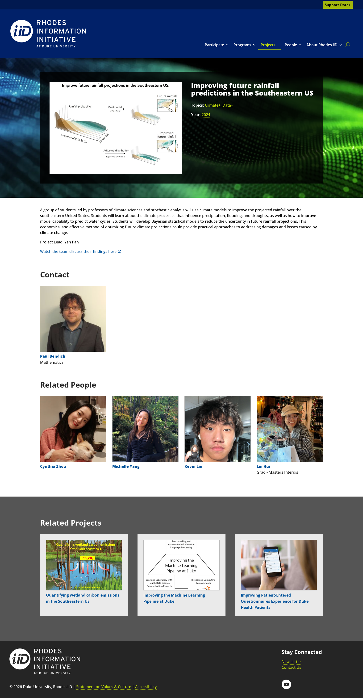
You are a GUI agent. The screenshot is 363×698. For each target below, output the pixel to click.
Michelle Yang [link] (126, 466)
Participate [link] (214, 44)
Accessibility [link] (146, 686)
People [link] (291, 44)
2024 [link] (206, 114)
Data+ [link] (227, 105)
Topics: (197, 105)
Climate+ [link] (213, 105)
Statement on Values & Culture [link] (103, 686)
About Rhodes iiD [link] (322, 44)
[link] (48, 33)
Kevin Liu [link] (193, 466)
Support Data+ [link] (338, 4)
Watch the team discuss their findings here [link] (78, 251)
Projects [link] (268, 44)
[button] (286, 684)
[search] (346, 44)
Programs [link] (242, 44)
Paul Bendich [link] (52, 356)
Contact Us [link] (291, 667)
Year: (196, 114)
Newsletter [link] (291, 661)
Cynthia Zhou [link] (53, 466)
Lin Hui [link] (263, 466)
